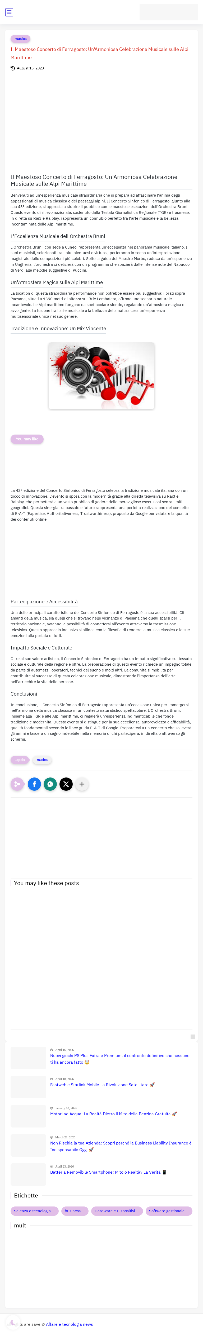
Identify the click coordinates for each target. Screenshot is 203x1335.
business (73, 1211)
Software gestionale (166, 1211)
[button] (34, 784)
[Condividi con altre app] (82, 784)
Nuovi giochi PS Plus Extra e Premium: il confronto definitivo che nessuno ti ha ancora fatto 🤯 (120, 1059)
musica (20, 39)
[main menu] (9, 12)
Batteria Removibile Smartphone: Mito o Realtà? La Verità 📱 (108, 1172)
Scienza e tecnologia (32, 1211)
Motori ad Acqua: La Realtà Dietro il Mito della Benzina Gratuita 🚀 (113, 1114)
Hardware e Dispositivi (115, 1211)
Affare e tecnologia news (69, 1324)
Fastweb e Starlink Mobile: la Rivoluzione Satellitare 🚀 (102, 1085)
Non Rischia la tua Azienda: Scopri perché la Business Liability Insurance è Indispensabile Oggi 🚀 (121, 1146)
